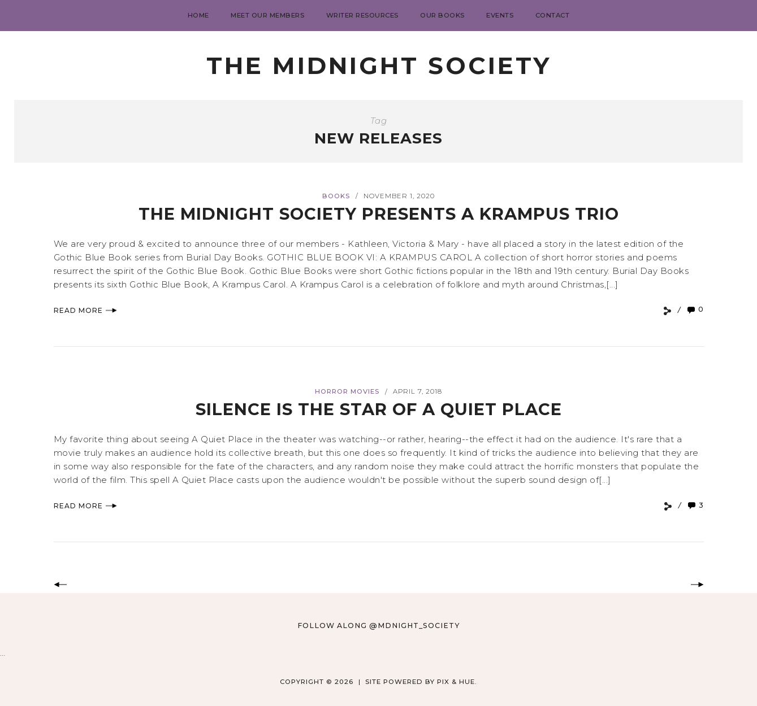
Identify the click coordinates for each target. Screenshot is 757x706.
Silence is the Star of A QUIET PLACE (379, 409)
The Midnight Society (378, 65)
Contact (552, 15)
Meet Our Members (267, 15)
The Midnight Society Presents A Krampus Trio (379, 214)
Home (198, 15)
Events (499, 15)
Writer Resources (362, 15)
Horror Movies (347, 391)
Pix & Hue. (457, 682)
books (336, 196)
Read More (85, 310)
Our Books (442, 15)
